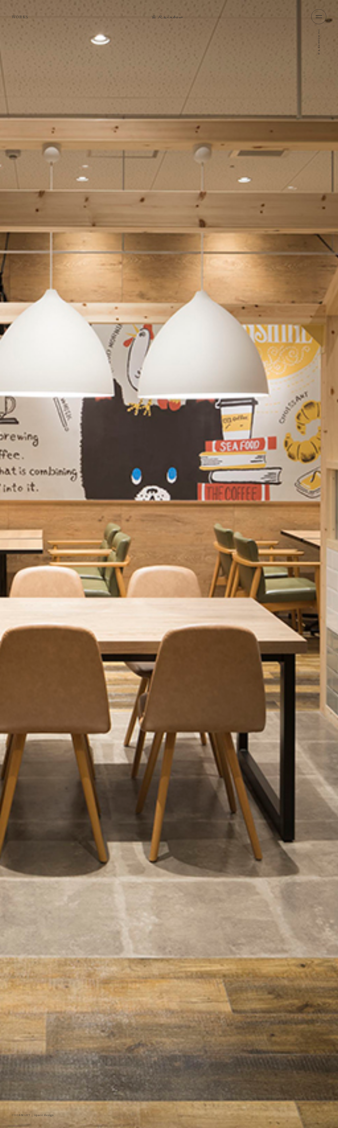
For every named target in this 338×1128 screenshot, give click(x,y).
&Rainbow (169, 17)
